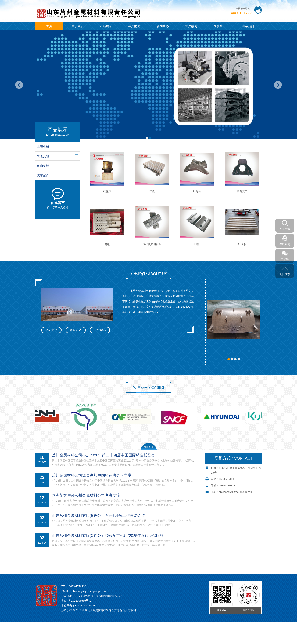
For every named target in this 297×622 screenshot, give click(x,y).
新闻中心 (163, 26)
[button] (147, 138)
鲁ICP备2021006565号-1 (76, 600)
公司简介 (51, 330)
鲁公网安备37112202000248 (78, 605)
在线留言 (219, 26)
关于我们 (77, 26)
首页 (49, 26)
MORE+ (148, 447)
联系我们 (248, 26)
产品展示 (106, 26)
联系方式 (76, 330)
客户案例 (191, 26)
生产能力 (134, 26)
